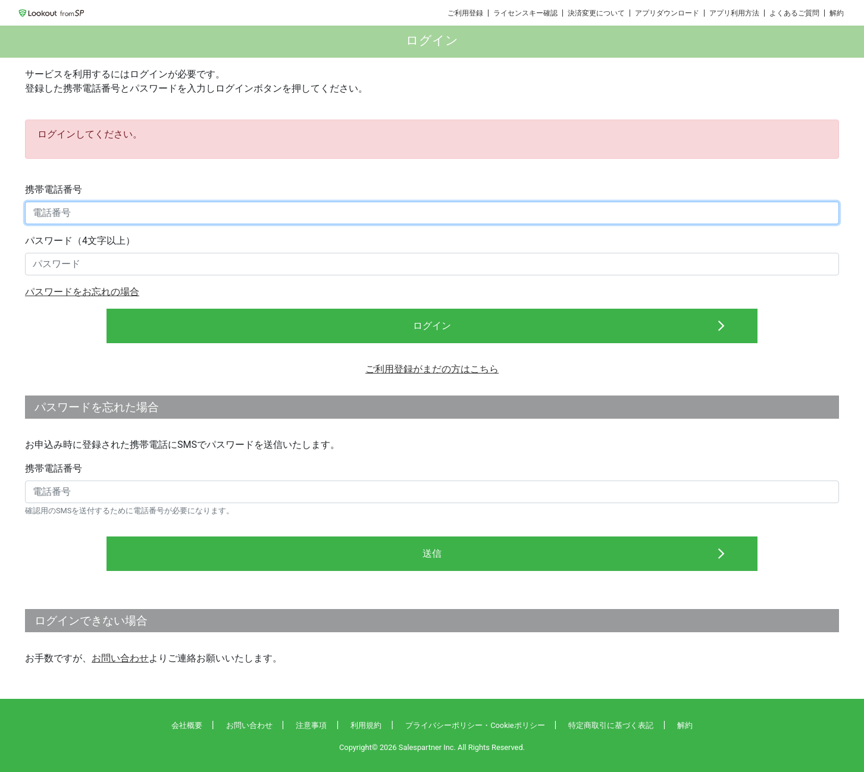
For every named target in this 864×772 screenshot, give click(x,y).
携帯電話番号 (53, 189)
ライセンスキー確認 (525, 13)
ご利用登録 (465, 13)
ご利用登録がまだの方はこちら (432, 369)
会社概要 (186, 725)
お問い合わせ (120, 658)
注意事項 (311, 725)
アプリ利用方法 (734, 13)
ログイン (432, 325)
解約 (836, 13)
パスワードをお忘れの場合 (82, 291)
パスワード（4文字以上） (80, 240)
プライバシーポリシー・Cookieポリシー (474, 725)
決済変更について (596, 13)
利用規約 (365, 725)
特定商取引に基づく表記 (610, 725)
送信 (432, 553)
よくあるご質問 (794, 13)
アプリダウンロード (667, 13)
